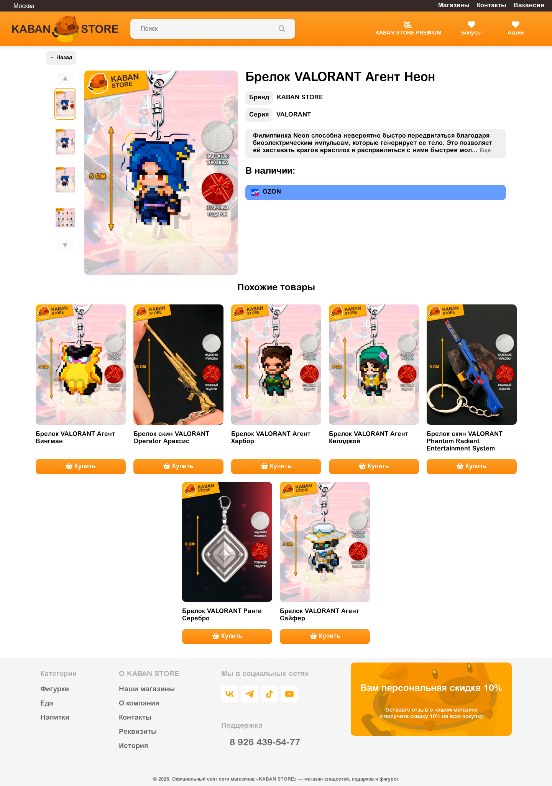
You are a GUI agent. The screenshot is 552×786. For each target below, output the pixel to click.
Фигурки (54, 689)
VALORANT (278, 117)
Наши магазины (147, 689)
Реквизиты (138, 732)
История (133, 746)
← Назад (61, 57)
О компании (139, 703)
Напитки (54, 718)
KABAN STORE (284, 99)
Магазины (453, 6)
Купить (80, 466)
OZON (266, 192)
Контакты (491, 6)
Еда (46, 703)
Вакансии (529, 6)
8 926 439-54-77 (265, 743)
